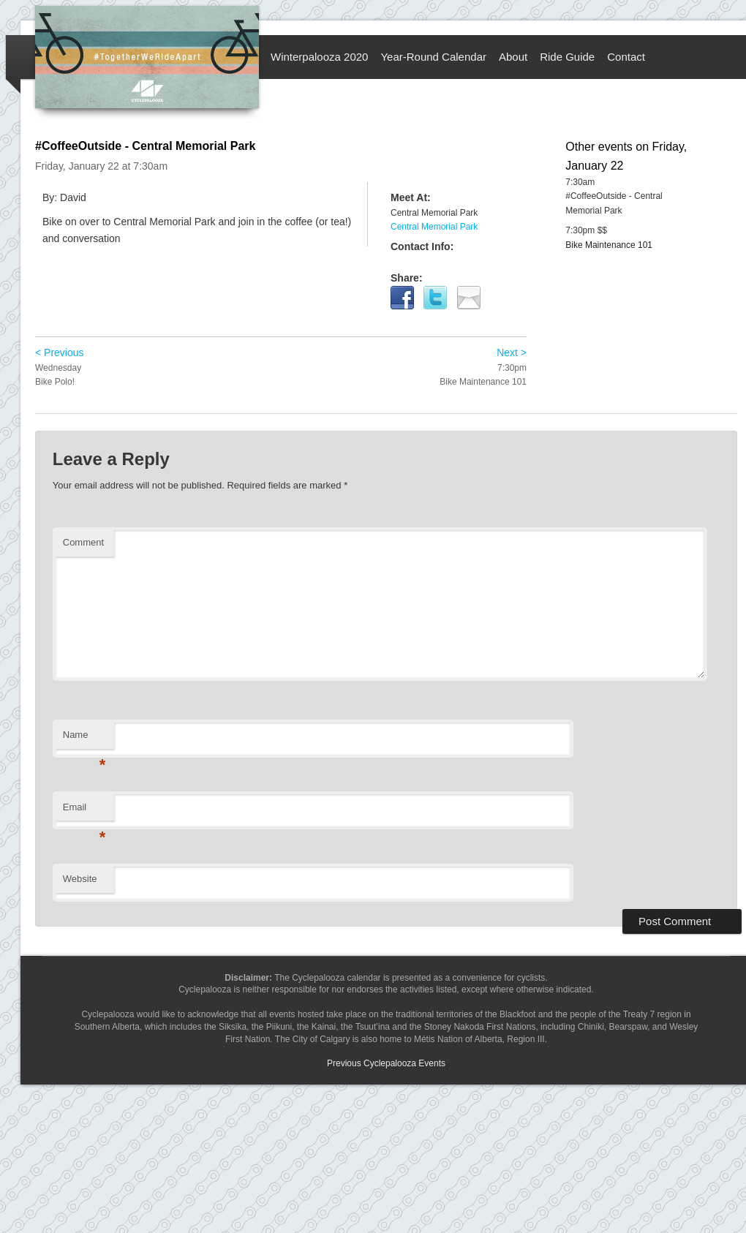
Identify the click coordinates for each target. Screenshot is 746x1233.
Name (84, 739)
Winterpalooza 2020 (319, 56)
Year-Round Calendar (433, 56)
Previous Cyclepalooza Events (386, 1063)
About (513, 56)
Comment (83, 542)
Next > (512, 352)
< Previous (59, 352)
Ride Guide (567, 56)
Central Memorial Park (434, 227)
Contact (626, 56)
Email (84, 811)
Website (80, 878)
